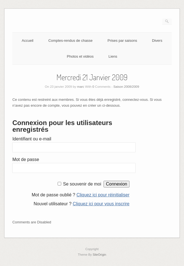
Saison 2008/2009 (126, 86)
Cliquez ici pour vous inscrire (101, 203)
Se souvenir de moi (82, 184)
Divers (157, 40)
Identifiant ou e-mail (31, 138)
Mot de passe (25, 159)
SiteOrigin (99, 254)
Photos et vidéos (80, 56)
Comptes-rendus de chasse (70, 40)
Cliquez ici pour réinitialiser (103, 194)
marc (80, 86)
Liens (113, 56)
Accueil (27, 40)
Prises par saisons (122, 40)
